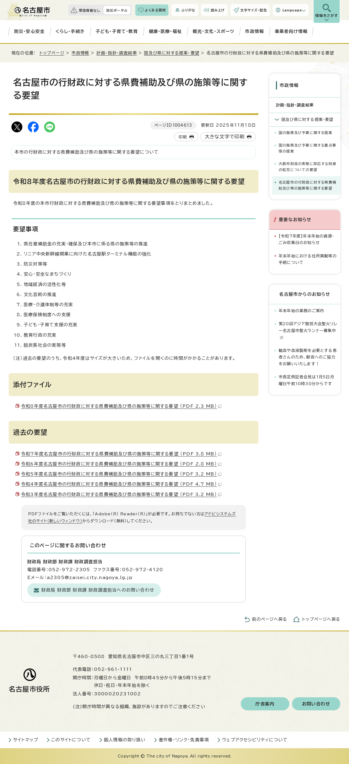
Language (292, 10)
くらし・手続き (70, 31)
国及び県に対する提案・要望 (171, 53)
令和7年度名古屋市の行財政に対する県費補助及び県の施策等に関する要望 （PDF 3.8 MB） (121, 454)
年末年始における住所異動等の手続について (308, 259)
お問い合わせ (316, 704)
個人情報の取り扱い (125, 740)
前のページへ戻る (269, 619)
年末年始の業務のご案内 (301, 310)
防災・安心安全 (29, 31)
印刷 (183, 137)
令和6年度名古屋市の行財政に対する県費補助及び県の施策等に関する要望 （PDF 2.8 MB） (121, 464)
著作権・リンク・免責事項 (184, 740)
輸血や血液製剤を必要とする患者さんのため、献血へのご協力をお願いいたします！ (308, 357)
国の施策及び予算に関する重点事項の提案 (307, 148)
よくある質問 (155, 10)
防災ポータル (117, 10)
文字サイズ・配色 (253, 10)
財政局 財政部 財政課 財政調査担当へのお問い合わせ (97, 590)
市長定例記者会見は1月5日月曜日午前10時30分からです (306, 380)
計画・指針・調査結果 (117, 53)
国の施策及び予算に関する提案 (305, 133)
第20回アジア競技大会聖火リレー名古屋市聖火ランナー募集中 (308, 330)
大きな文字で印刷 (225, 136)
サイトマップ (25, 740)
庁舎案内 (264, 704)
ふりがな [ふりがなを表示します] (188, 10)
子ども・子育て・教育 (117, 31)
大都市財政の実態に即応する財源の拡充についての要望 (307, 167)
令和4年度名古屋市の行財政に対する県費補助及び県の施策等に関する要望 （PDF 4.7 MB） (121, 484)
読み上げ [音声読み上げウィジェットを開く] (218, 10)
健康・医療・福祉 (165, 31)
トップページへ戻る (321, 619)
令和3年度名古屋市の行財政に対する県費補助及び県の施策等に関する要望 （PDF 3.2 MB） (121, 494)
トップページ (52, 53)
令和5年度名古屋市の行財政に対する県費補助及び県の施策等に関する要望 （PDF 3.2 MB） (121, 474)
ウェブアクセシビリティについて (255, 740)
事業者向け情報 (291, 31)
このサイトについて (71, 740)
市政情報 (254, 31)
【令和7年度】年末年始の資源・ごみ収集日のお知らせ (306, 239)
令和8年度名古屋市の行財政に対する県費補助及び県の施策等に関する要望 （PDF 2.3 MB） (121, 406)
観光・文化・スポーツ (213, 31)
